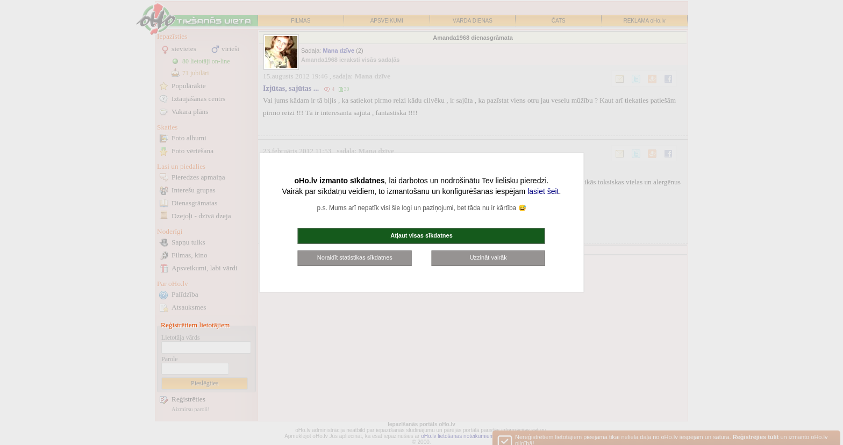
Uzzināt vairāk (488, 257)
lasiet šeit (543, 191)
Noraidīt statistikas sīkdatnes (354, 257)
